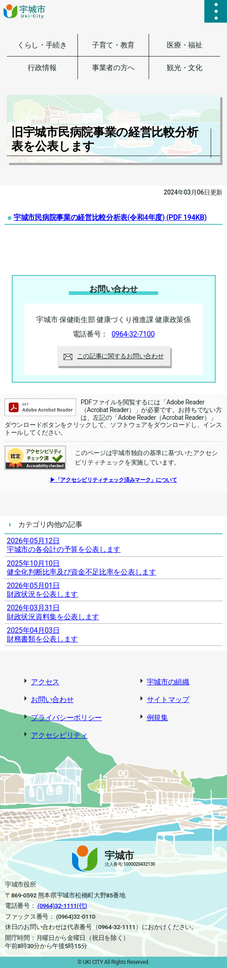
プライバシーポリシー (66, 717)
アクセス (45, 682)
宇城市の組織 (168, 682)
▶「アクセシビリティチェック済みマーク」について (113, 480)
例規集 (157, 717)
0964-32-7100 (133, 334)
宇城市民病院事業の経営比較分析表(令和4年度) (110, 217)
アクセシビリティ (59, 735)
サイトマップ (168, 699)
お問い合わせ (52, 699)
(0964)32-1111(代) (62, 905)
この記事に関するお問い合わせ (113, 356)
